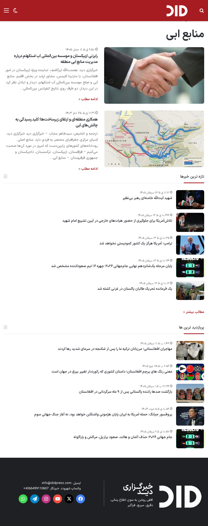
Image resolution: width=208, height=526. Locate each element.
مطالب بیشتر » (193, 312)
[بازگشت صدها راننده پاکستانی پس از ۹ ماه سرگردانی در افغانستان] (190, 393)
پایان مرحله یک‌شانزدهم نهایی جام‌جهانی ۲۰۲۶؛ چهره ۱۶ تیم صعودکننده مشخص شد (111, 266)
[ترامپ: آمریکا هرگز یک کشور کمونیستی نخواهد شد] (190, 245)
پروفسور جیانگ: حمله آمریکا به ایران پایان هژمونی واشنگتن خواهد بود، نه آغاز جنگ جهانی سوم (103, 414)
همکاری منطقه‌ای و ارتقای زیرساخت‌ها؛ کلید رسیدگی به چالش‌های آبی (56, 122)
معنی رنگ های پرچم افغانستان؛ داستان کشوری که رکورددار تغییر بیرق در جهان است (112, 371)
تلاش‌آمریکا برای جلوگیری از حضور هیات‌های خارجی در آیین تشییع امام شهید (117, 220)
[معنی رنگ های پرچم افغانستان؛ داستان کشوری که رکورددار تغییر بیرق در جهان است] (190, 372)
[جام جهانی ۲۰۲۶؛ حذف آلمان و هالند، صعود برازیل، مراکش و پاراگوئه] (190, 438)
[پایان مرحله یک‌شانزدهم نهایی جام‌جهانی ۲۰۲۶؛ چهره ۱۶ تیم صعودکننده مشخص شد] (190, 267)
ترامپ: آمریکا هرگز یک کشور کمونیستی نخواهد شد (135, 243)
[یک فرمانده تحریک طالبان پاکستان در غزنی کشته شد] (190, 290)
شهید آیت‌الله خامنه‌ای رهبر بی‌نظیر (147, 198)
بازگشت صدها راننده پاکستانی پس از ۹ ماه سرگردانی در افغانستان (125, 391)
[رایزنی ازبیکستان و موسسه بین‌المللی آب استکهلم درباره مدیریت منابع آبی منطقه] (154, 75)
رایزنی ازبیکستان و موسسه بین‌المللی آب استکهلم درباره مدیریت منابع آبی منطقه (56, 59)
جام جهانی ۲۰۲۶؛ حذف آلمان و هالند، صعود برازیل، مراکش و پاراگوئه (123, 437)
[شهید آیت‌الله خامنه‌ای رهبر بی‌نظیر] (190, 199)
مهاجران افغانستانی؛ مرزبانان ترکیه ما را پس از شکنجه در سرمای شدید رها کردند (115, 349)
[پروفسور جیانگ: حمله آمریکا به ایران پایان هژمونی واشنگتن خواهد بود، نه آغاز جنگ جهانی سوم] (190, 416)
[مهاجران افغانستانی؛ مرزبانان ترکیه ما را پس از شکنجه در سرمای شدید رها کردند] (190, 350)
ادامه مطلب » (88, 99)
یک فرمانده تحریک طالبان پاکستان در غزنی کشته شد (134, 289)
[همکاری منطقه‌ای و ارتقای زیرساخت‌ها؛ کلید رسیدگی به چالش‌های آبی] (154, 139)
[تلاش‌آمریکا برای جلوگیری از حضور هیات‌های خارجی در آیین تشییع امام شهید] (190, 222)
